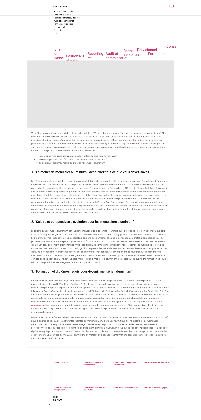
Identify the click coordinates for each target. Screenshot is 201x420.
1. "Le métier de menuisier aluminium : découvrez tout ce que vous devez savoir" (76, 156)
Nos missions (60, 6)
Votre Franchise (110, 406)
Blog (135, 406)
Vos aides (125, 406)
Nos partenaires (92, 406)
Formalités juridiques (131, 53)
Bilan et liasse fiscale (59, 55)
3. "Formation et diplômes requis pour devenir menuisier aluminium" (71, 162)
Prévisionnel (147, 50)
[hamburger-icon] (171, 6)
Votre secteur (75, 406)
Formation (156, 54)
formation (138, 140)
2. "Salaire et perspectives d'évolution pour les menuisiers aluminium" (71, 159)
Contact (144, 406)
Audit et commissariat (116, 56)
